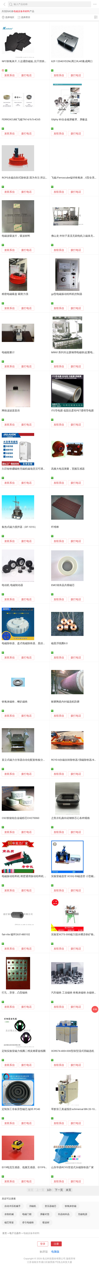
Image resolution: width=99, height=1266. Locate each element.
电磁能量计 (8, 352)
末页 (68, 1190)
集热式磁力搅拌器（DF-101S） (19, 526)
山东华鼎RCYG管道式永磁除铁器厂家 (72, 1167)
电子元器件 (15, 1233)
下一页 (59, 1190)
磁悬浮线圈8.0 (59, 643)
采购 (95, 1009)
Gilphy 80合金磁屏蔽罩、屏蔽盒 (69, 119)
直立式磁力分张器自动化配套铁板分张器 (25, 759)
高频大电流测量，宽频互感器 (68, 468)
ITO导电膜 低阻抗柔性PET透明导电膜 (72, 410)
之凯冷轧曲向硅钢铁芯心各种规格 (70, 818)
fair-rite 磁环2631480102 (16, 934)
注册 (56, 1243)
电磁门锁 (26, 1214)
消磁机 (32, 1206)
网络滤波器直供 (11, 410)
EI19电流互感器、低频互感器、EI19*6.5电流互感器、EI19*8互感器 (40, 1167)
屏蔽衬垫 (44, 1214)
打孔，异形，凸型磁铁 (15, 992)
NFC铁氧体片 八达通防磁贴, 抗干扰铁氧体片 (27, 61)
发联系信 (9, 75)
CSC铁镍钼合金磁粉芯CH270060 (20, 818)
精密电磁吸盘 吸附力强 (15, 294)
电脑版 (55, 1251)
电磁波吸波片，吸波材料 (16, 235)
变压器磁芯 (50, 1206)
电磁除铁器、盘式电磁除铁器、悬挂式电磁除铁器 (30, 643)
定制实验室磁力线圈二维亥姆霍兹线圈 (24, 1051)
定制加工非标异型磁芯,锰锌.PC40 (21, 1109)
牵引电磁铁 (28, 1222)
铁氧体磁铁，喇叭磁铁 (15, 701)
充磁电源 (82, 1214)
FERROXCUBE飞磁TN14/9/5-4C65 (21, 119)
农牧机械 (9, 1214)
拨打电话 (26, 75)
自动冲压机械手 (12, 1206)
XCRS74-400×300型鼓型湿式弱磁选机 (72, 1051)
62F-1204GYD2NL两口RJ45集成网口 (72, 61)
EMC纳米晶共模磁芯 (62, 585)
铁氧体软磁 (70, 1206)
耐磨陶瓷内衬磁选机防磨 (65, 701)
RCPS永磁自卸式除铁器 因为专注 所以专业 (26, 177)
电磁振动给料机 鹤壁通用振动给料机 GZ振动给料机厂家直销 (36, 876)
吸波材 (45, 1222)
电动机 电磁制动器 (12, 585)
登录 (42, 1243)
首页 (4, 1233)
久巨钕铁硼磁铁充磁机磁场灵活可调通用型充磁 (29, 468)
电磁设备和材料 (31, 1233)
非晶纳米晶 (63, 1214)
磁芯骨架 (9, 1222)
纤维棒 (55, 526)
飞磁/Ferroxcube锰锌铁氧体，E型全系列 (74, 177)
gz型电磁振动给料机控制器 (66, 294)
